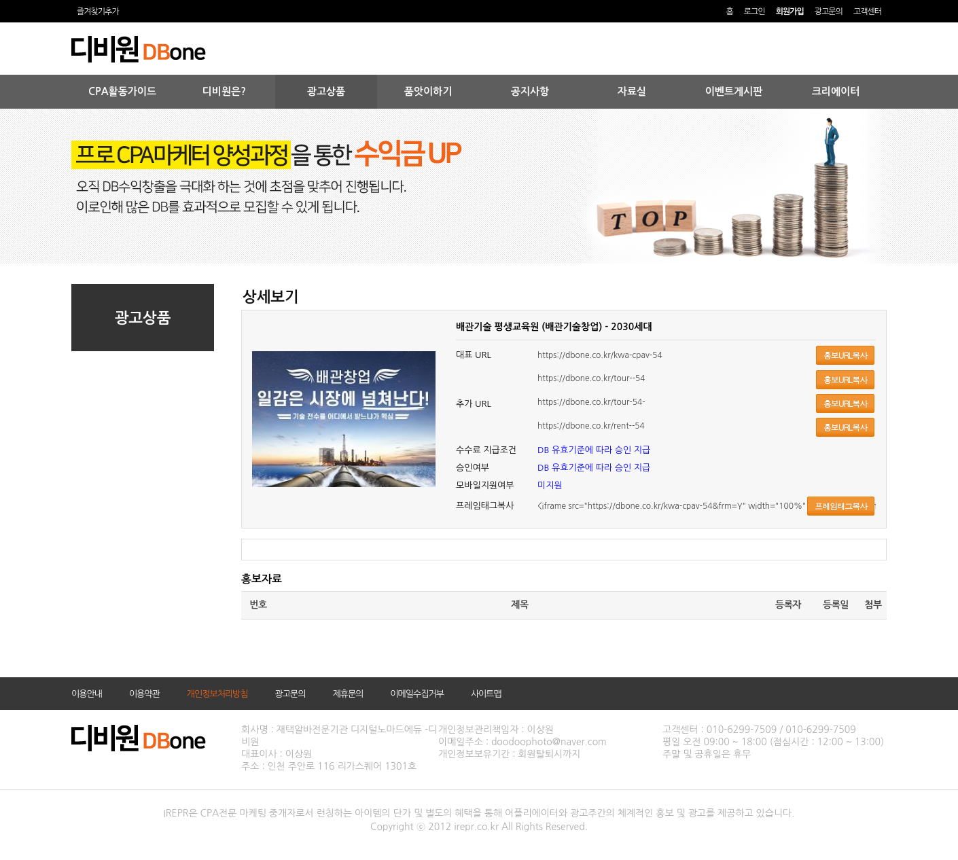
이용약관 (144, 693)
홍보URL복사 (845, 355)
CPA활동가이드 (122, 91)
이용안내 (86, 693)
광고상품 (326, 91)
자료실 (632, 91)
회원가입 (790, 11)
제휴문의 (347, 693)
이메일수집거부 (417, 693)
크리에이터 (836, 91)
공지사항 (530, 91)
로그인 (754, 11)
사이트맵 (486, 693)
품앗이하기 (428, 91)
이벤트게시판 (734, 91)
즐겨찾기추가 (98, 11)
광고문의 (828, 11)
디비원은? (224, 91)
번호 (257, 604)
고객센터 (867, 11)
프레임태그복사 (841, 506)
